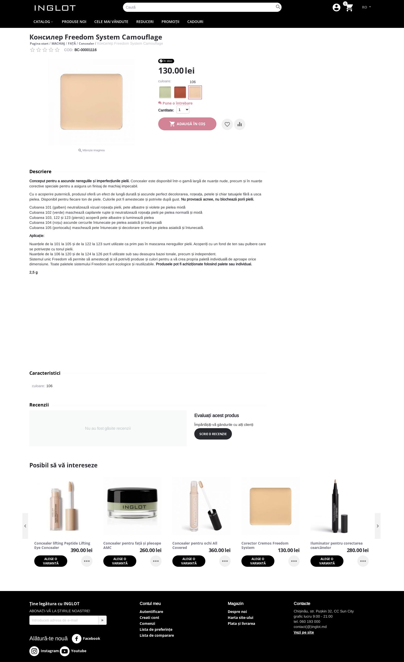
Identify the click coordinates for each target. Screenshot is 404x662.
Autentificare (151, 611)
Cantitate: (166, 110)
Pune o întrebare (175, 103)
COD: (68, 50)
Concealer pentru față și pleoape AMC (132, 545)
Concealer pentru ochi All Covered (194, 545)
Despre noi (237, 611)
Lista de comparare (157, 635)
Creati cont (149, 617)
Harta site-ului (240, 617)
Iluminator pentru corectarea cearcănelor (336, 545)
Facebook (86, 639)
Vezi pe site (304, 632)
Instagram (44, 651)
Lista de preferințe (156, 629)
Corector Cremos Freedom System (265, 545)
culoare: (164, 81)
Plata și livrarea (241, 623)
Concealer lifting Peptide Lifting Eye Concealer (62, 545)
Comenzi (147, 623)
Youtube (73, 651)
